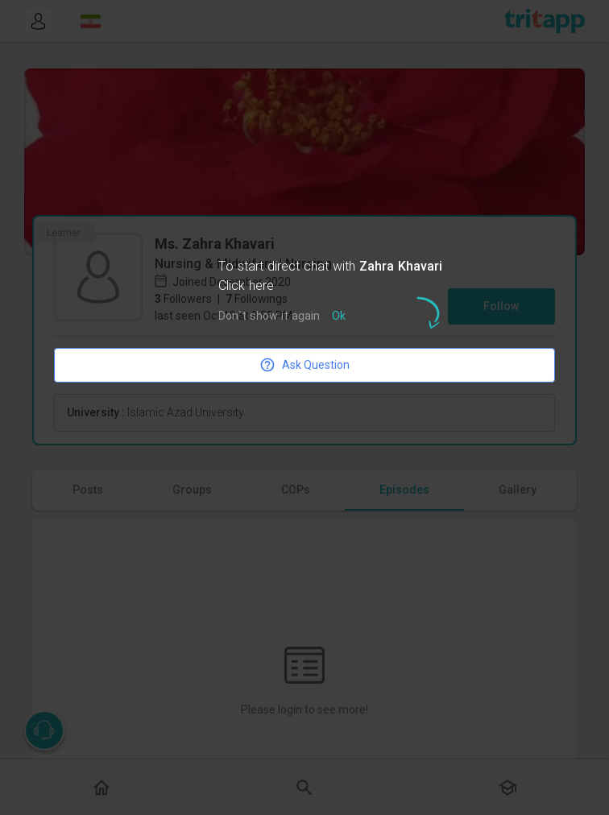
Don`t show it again (269, 317)
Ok (339, 317)
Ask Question (304, 365)
